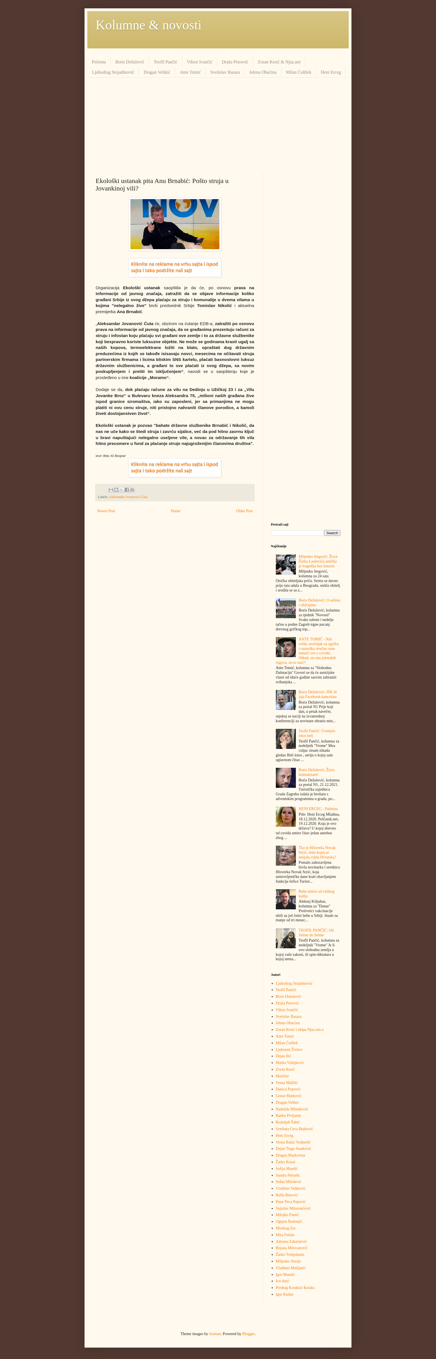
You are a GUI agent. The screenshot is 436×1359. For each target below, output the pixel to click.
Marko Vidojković (290, 1063)
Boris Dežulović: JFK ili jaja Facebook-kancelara (318, 694)
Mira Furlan (285, 1235)
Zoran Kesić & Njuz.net (279, 62)
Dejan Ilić (283, 1056)
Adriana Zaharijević (291, 1241)
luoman (215, 1334)
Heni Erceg (331, 72)
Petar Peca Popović (291, 1202)
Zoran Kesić (285, 1069)
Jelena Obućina (262, 72)
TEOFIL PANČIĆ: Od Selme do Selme (316, 932)
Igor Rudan (284, 1294)
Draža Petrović (235, 62)
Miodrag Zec (286, 1228)
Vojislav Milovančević (293, 1208)
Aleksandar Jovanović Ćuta (128, 497)
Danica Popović (288, 1089)
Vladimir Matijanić (291, 1268)
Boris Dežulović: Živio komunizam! (317, 772)
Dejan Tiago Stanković (293, 1149)
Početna (99, 62)
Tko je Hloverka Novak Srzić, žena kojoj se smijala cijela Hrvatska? (317, 852)
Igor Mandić (285, 1275)
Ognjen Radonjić (289, 1221)
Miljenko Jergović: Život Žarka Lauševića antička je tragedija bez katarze (318, 561)
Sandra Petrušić (288, 1175)
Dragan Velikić (157, 72)
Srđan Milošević (288, 1182)
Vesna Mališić (287, 1083)
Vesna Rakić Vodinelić (293, 1142)
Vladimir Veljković (291, 1188)
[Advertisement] (218, 125)
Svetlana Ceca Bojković (294, 1129)
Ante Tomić (190, 72)
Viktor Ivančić (199, 62)
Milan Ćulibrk (298, 72)
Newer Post (106, 511)
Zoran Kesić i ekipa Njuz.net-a (300, 1030)
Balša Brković (287, 1195)
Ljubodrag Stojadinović (113, 72)
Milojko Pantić (287, 1215)
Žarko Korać (286, 1162)
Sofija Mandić (287, 1169)
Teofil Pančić (165, 62)
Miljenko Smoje (288, 1261)
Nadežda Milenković (292, 1109)
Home (175, 511)
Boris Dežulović (129, 62)
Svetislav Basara (225, 72)
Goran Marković (289, 1096)
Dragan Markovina (290, 1155)
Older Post (244, 511)
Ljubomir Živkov (289, 1050)
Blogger (248, 1334)
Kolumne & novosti (149, 25)
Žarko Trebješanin (290, 1254)
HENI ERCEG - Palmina (318, 809)
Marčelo (282, 1076)
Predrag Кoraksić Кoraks (295, 1288)
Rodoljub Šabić (288, 1122)
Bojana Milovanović (292, 1248)
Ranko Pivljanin (288, 1115)
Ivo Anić (282, 1281)
